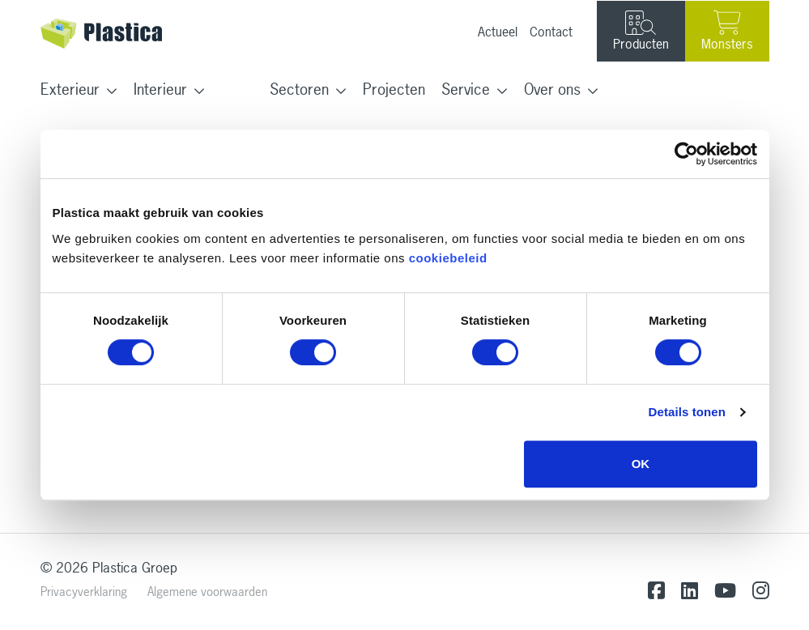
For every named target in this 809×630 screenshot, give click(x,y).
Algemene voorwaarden (207, 591)
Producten (641, 32)
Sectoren (299, 89)
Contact (551, 31)
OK (641, 463)
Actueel (497, 31)
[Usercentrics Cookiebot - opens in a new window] (686, 154)
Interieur (160, 89)
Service (465, 89)
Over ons (552, 89)
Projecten (394, 89)
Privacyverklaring (83, 591)
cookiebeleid (448, 258)
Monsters (727, 31)
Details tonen (687, 412)
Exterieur (70, 89)
